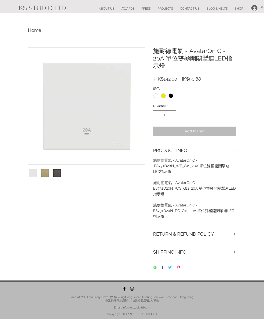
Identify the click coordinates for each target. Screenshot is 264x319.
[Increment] (172, 115)
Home (34, 30)
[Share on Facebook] (162, 268)
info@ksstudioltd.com (136, 307)
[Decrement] (157, 115)
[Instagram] (132, 288)
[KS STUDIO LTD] (42, 8)
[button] (165, 9)
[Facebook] (124, 288)
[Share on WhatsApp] (155, 268)
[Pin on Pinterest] (178, 268)
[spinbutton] (164, 115)
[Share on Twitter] (170, 268)
